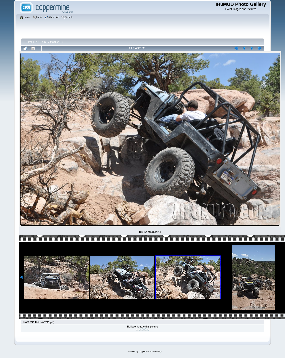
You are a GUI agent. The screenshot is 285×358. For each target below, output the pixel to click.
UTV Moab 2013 (53, 41)
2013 (38, 41)
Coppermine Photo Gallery (150, 351)
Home (28, 41)
